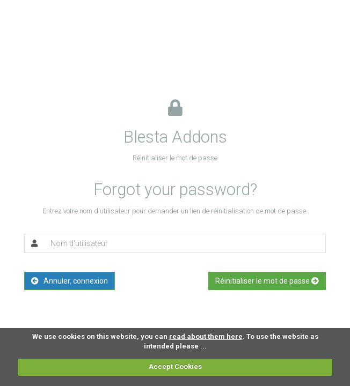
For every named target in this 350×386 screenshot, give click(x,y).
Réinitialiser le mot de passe (267, 281)
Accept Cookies (175, 366)
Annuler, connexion (69, 281)
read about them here (206, 336)
